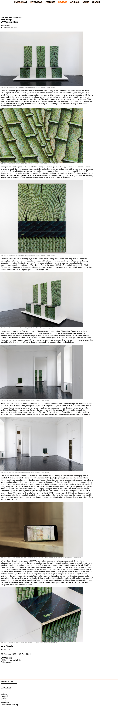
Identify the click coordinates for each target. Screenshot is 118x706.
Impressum (5, 702)
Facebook (4, 696)
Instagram (5, 694)
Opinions (74, 2)
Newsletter (7, 681)
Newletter (5, 698)
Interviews (36, 2)
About (86, 2)
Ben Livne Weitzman (10, 27)
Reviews (62, 2)
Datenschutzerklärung (9, 704)
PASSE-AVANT (20, 2)
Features (50, 2)
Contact (4, 700)
